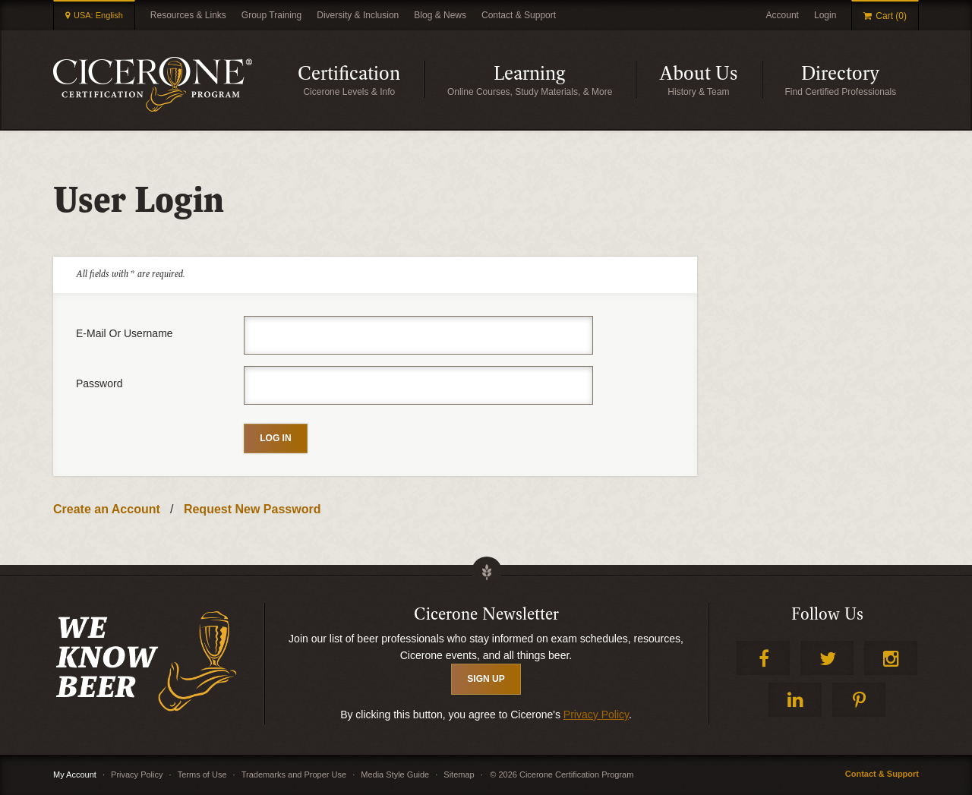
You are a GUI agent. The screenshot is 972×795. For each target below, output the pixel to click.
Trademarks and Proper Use (293, 774)
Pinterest (858, 700)
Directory (860, 79)
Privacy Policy (596, 714)
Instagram (890, 658)
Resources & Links (188, 15)
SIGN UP (485, 679)
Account (782, 15)
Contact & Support (518, 15)
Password (99, 383)
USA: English (98, 15)
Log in (275, 438)
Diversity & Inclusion (358, 15)
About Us (710, 79)
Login (825, 15)
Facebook (763, 658)
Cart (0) (891, 16)
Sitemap (458, 774)
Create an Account (106, 509)
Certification (361, 79)
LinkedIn (795, 700)
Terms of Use (202, 774)
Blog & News (440, 15)
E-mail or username (124, 333)
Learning (565, 79)
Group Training (271, 15)
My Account (74, 774)
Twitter (827, 658)
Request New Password (252, 509)
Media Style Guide (395, 774)
